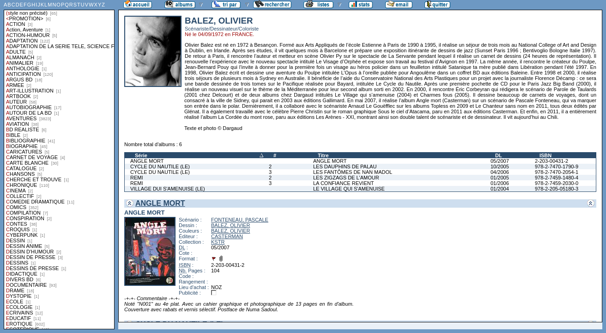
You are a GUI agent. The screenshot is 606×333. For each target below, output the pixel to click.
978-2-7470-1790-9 (556, 166)
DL (498, 155)
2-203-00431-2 (551, 161)
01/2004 (500, 188)
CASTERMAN (227, 236)
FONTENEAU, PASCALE (239, 219)
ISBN (545, 155)
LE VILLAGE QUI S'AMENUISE (349, 188)
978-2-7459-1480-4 (556, 177)
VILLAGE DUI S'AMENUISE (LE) (167, 188)
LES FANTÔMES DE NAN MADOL (352, 172)
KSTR (217, 242)
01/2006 (500, 183)
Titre (323, 155)
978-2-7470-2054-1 (556, 172)
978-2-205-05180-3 (556, 188)
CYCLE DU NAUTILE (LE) (160, 166)
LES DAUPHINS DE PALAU (344, 166)
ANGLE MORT (147, 161)
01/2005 (500, 177)
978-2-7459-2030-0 (556, 183)
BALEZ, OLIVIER (230, 225)
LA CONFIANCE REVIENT (343, 183)
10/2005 (500, 166)
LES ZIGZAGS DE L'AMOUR (346, 177)
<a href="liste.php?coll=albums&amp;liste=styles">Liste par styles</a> (59, 164)
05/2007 (500, 161)
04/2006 (500, 172)
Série (141, 155)
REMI (136, 177)
